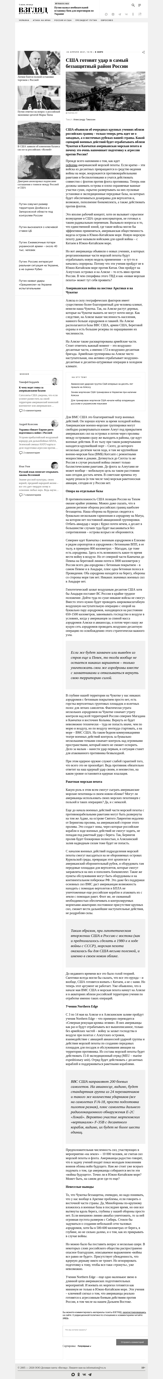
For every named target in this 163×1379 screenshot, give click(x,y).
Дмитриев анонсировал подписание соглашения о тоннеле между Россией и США (38, 184)
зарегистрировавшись (134, 1312)
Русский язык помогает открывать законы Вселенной (38, 473)
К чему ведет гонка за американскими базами (32, 389)
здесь (65, 1318)
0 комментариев (32, 410)
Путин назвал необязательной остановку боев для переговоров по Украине (74, 10)
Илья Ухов (24, 466)
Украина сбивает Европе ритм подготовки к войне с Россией (36, 431)
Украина (24, 20)
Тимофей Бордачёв (29, 382)
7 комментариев (32, 494)
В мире (99, 52)
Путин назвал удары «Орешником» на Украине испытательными (35, 284)
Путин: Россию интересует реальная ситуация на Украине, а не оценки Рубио (39, 265)
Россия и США (63, 20)
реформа (71, 165)
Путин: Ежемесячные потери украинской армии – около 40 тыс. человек (38, 246)
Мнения (24, 374)
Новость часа (63, 3)
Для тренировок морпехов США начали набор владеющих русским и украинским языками (103, 402)
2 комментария (31, 452)
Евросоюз (107, 20)
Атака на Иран (42, 20)
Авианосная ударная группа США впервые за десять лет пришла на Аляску (102, 385)
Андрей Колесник (28, 424)
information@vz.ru (96, 1367)
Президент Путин (86, 20)
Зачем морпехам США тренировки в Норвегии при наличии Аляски (103, 394)
